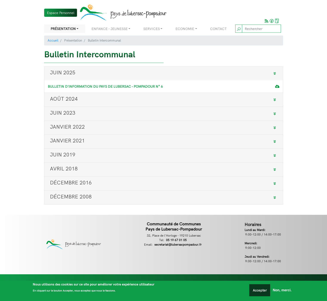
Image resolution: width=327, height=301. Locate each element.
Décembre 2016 (71, 182)
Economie (184, 29)
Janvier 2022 (67, 126)
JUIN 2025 (62, 72)
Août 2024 (64, 98)
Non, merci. (282, 291)
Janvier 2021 (67, 140)
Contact (218, 29)
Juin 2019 (62, 154)
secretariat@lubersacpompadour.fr (178, 244)
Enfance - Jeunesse (109, 29)
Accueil (53, 40)
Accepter (260, 291)
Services (151, 29)
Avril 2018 (64, 168)
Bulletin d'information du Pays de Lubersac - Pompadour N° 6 (105, 86)
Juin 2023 (62, 112)
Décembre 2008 (71, 196)
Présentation (63, 29)
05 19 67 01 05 (176, 240)
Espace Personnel (60, 13)
